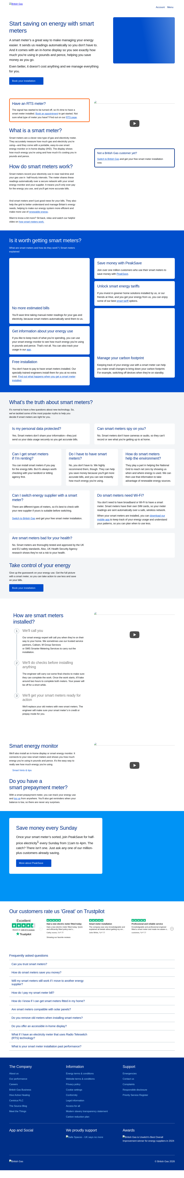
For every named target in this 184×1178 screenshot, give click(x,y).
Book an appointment (47, 113)
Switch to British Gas (108, 159)
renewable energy (38, 211)
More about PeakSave (31, 863)
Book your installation (23, 81)
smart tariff (123, 300)
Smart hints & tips (22, 770)
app (29, 349)
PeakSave (122, 273)
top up (17, 798)
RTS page (71, 117)
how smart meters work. (31, 221)
